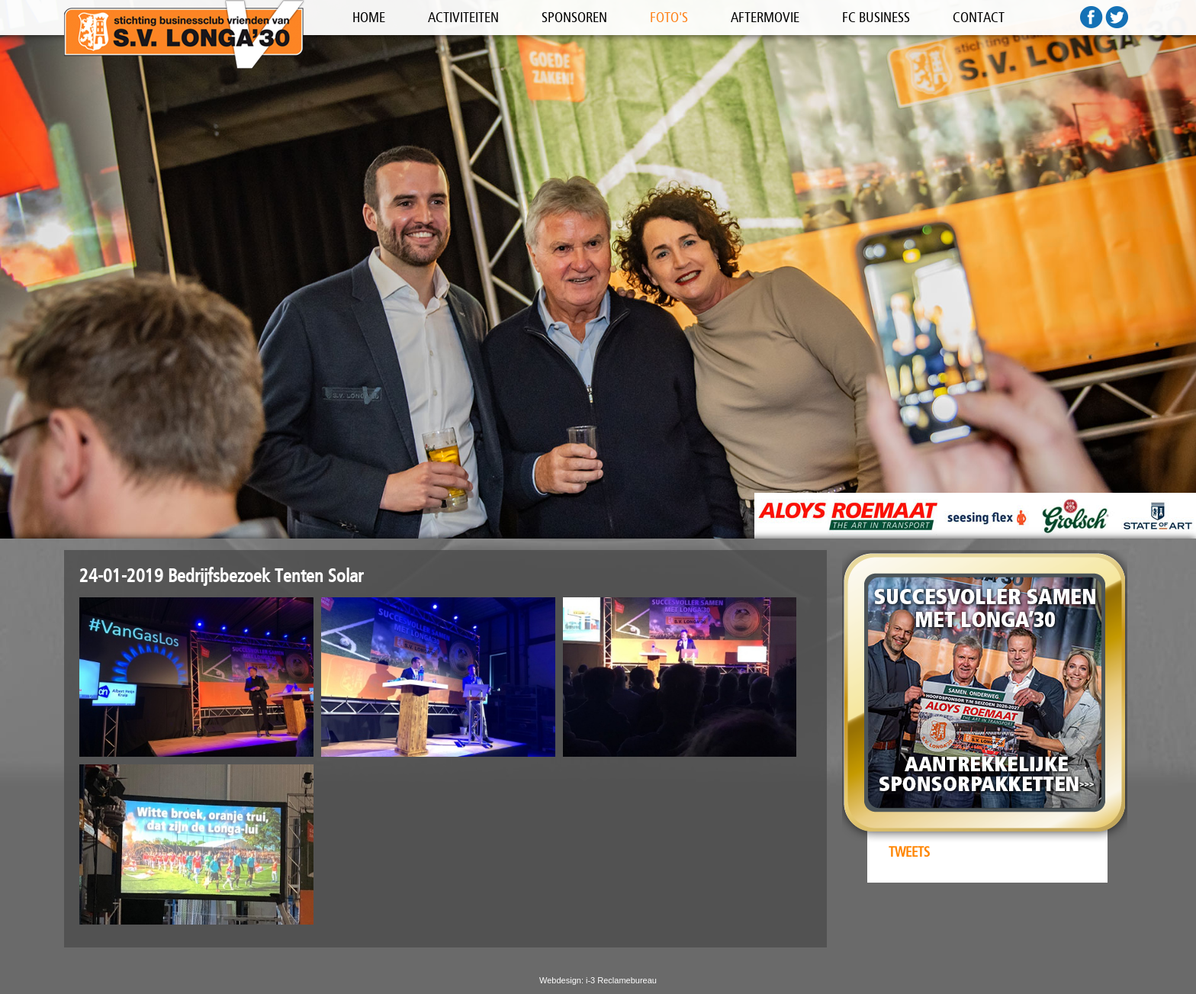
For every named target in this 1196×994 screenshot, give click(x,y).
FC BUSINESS (876, 17)
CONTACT (979, 17)
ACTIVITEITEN (463, 17)
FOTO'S (669, 17)
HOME (368, 17)
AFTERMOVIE (765, 17)
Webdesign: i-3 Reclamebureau (598, 980)
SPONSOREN (574, 17)
